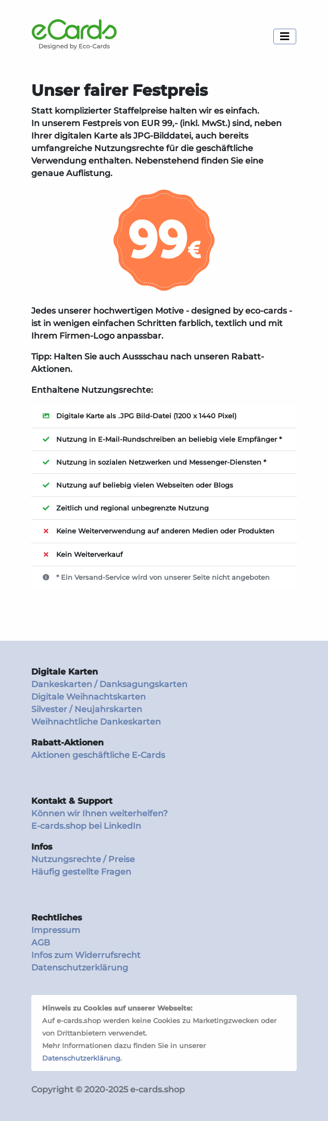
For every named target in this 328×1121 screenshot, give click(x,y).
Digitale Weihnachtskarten (88, 697)
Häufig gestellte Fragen (81, 872)
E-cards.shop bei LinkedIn (86, 826)
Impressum (55, 930)
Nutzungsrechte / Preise (83, 859)
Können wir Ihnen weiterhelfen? (99, 813)
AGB (40, 943)
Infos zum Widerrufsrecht (86, 955)
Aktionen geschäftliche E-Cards (98, 755)
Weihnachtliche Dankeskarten (96, 722)
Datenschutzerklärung (79, 968)
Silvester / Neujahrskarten (86, 709)
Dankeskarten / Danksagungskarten (109, 684)
